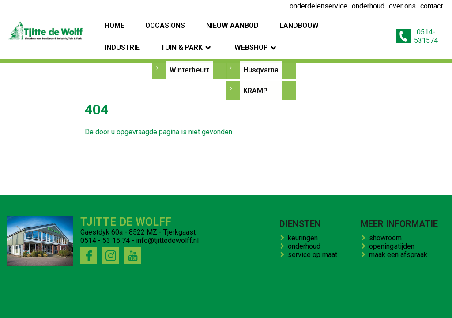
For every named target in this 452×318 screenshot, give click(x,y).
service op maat (314, 254)
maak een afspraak (400, 254)
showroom (387, 238)
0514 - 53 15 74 (105, 240)
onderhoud (305, 246)
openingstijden (393, 246)
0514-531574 (415, 25)
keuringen (304, 238)
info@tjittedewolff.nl (167, 240)
